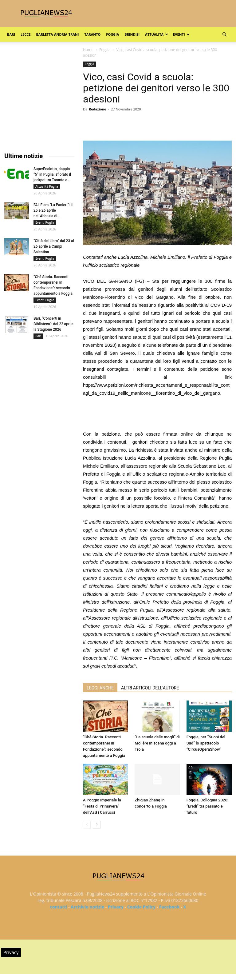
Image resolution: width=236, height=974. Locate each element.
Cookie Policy (141, 907)
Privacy (116, 907)
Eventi (181, 34)
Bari (11, 34)
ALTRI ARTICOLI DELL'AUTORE (150, 687)
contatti (58, 907)
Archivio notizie (87, 907)
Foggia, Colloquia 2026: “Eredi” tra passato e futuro (208, 806)
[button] (224, 35)
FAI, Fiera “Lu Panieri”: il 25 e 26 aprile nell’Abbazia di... (53, 210)
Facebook (169, 907)
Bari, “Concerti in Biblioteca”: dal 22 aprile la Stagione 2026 (53, 324)
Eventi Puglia (44, 222)
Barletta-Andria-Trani (57, 34)
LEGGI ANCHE (100, 687)
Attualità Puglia (46, 186)
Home (88, 49)
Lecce (26, 34)
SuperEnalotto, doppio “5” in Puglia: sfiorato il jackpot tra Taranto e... (52, 174)
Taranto (92, 34)
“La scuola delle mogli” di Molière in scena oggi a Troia (157, 743)
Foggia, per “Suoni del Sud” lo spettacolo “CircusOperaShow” (206, 743)
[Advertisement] (157, 414)
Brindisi (132, 34)
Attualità (156, 34)
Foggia (112, 34)
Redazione (97, 109)
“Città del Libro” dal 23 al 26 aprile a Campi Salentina (53, 246)
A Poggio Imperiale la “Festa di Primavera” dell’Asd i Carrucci (102, 806)
